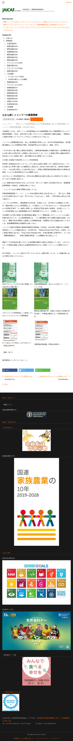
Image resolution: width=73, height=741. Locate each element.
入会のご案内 (6, 553)
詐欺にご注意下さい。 (9, 398)
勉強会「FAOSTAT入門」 (9, 422)
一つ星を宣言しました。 (12, 692)
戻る (6, 384)
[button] (9, 370)
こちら (25, 360)
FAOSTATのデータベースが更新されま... (19, 376)
